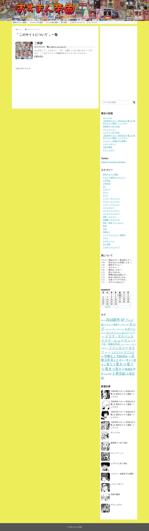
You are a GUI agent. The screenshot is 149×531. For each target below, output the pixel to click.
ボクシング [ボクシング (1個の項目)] (108, 352)
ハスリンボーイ (109, 144)
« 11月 (107, 306)
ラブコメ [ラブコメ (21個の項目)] (129, 352)
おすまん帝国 (77, 527)
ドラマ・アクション (111, 205)
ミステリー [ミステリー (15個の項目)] (117, 352)
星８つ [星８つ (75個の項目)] (110, 369)
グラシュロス (108, 150)
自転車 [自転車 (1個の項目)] (106, 374)
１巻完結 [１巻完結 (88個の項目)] (119, 373)
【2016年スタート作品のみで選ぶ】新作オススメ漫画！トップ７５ (122, 425)
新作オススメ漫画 (110, 175)
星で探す (64, 22)
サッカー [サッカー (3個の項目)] (112, 329)
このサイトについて (77, 22)
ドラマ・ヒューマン (111, 202)
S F (104, 187)
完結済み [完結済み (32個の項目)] (122, 356)
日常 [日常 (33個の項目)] (107, 359)
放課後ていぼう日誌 (111, 126)
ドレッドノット (109, 129)
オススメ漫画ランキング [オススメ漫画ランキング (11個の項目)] (116, 324)
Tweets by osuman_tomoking (113, 162)
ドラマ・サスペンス (111, 199)
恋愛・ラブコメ (109, 217)
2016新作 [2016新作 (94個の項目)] (113, 319)
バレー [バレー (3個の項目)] (127, 344)
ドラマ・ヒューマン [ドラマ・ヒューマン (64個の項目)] (115, 340)
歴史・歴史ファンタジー (113, 223)
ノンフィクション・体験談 (114, 235)
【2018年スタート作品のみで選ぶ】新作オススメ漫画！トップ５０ (122, 404)
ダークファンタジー (111, 211)
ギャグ (106, 192)
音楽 (105, 226)
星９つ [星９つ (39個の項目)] (119, 368)
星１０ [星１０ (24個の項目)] (115, 359)
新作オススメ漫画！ (20, 22)
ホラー (106, 196)
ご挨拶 (38, 43)
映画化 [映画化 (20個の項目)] (129, 369)
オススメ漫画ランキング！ (114, 178)
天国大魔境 (107, 147)
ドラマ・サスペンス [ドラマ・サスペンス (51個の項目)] (119, 336)
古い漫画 (106, 244)
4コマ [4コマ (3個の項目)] (103, 320)
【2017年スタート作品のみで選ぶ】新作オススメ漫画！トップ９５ (122, 414)
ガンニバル (107, 118)
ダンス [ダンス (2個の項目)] (103, 333)
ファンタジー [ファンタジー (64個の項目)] (118, 348)
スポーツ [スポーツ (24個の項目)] (130, 328)
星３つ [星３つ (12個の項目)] (129, 360)
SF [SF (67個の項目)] (123, 319)
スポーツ (106, 189)
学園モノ (106, 232)
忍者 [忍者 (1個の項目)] (129, 356)
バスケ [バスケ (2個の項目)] (122, 344)
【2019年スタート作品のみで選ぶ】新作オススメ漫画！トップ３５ (122, 394)
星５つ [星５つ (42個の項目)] (111, 364)
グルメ (106, 238)
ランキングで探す (36, 22)
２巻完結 (106, 184)
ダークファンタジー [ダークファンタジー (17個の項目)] (117, 332)
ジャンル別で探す (52, 22)
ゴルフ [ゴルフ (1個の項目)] (107, 329)
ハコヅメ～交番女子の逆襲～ (115, 141)
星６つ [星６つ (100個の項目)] (121, 364)
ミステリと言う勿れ (111, 133)
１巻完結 (106, 181)
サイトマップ (92, 22)
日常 (105, 229)
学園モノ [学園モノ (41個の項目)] (110, 356)
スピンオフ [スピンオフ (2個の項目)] (120, 329)
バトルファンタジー (111, 214)
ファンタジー (108, 208)
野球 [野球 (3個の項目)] (109, 374)
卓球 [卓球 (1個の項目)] (102, 356)
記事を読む (38, 56)
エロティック (108, 241)
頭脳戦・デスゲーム (111, 220)
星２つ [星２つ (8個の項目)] (122, 360)
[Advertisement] (55, 86)
